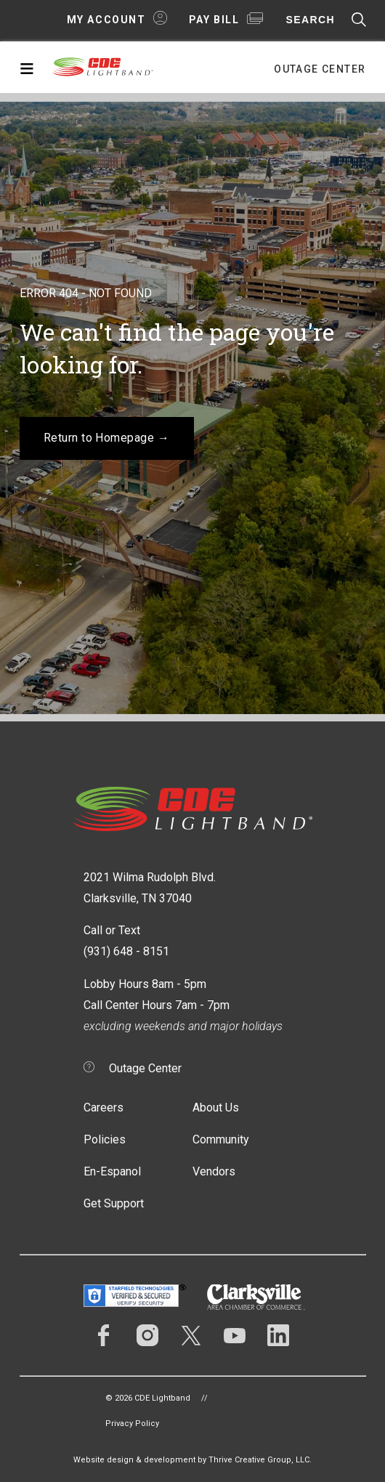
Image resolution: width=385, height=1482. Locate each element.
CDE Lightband (103, 70)
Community (220, 1139)
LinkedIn (278, 1335)
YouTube (235, 1335)
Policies (105, 1139)
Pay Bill (214, 19)
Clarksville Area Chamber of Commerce (256, 1297)
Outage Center (319, 69)
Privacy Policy (132, 1423)
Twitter (191, 1335)
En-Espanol (112, 1171)
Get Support (114, 1203)
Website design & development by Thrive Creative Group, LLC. (192, 1460)
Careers (103, 1107)
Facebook (104, 1335)
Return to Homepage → (107, 438)
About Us (215, 1107)
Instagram (147, 1335)
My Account (106, 19)
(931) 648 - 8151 (126, 951)
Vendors (213, 1171)
